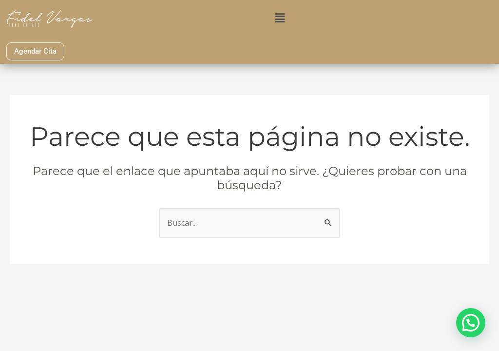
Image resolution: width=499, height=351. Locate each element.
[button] (280, 17)
